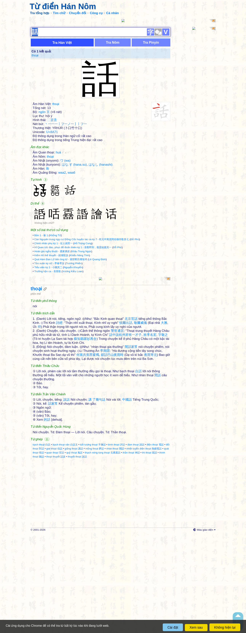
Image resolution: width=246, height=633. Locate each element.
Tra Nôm (112, 92)
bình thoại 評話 (116, 543)
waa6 (71, 222)
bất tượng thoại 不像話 (93, 543)
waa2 (62, 222)
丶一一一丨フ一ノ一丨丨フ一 (66, 173)
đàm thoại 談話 (135, 543)
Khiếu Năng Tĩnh (79, 304)
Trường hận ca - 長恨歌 (47, 320)
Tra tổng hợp (39, 13)
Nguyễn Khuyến (73, 316)
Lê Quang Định (97, 308)
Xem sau (196, 627)
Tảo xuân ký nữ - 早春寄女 (49, 312)
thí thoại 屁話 (149, 551)
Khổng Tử (55, 284)
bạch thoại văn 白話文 (65, 543)
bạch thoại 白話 (41, 543)
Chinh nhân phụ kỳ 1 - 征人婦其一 (53, 292)
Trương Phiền (74, 312)
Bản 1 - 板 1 (41, 284)
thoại (35, 105)
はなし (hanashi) (101, 214)
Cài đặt (172, 627)
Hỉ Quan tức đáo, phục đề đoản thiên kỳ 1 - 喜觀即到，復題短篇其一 (72, 296)
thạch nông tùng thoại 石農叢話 (102, 551)
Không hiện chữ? (44, 272)
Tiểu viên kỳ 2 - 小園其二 (48, 316)
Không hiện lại (225, 627)
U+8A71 (52, 181)
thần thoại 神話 (131, 551)
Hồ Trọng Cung (83, 292)
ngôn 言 (44, 161)
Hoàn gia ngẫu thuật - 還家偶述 (52, 300)
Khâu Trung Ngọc (81, 300)
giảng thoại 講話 (74, 547)
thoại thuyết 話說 (55, 555)
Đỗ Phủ (135, 288)
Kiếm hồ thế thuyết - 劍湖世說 (51, 304)
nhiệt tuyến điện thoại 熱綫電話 (144, 547)
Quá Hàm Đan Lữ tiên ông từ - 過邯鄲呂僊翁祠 (60, 308)
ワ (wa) (65, 210)
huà (63, 202)
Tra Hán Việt (62, 92)
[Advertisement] (123, 45)
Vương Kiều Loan (73, 320)
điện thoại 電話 (155, 543)
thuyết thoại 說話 (77, 555)
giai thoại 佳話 (54, 547)
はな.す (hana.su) (74, 214)
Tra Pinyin (151, 92)
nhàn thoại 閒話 (115, 547)
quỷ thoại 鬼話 (74, 551)
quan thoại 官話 (55, 551)
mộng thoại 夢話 (94, 547)
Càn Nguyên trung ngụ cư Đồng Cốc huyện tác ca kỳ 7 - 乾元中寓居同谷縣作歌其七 (81, 288)
